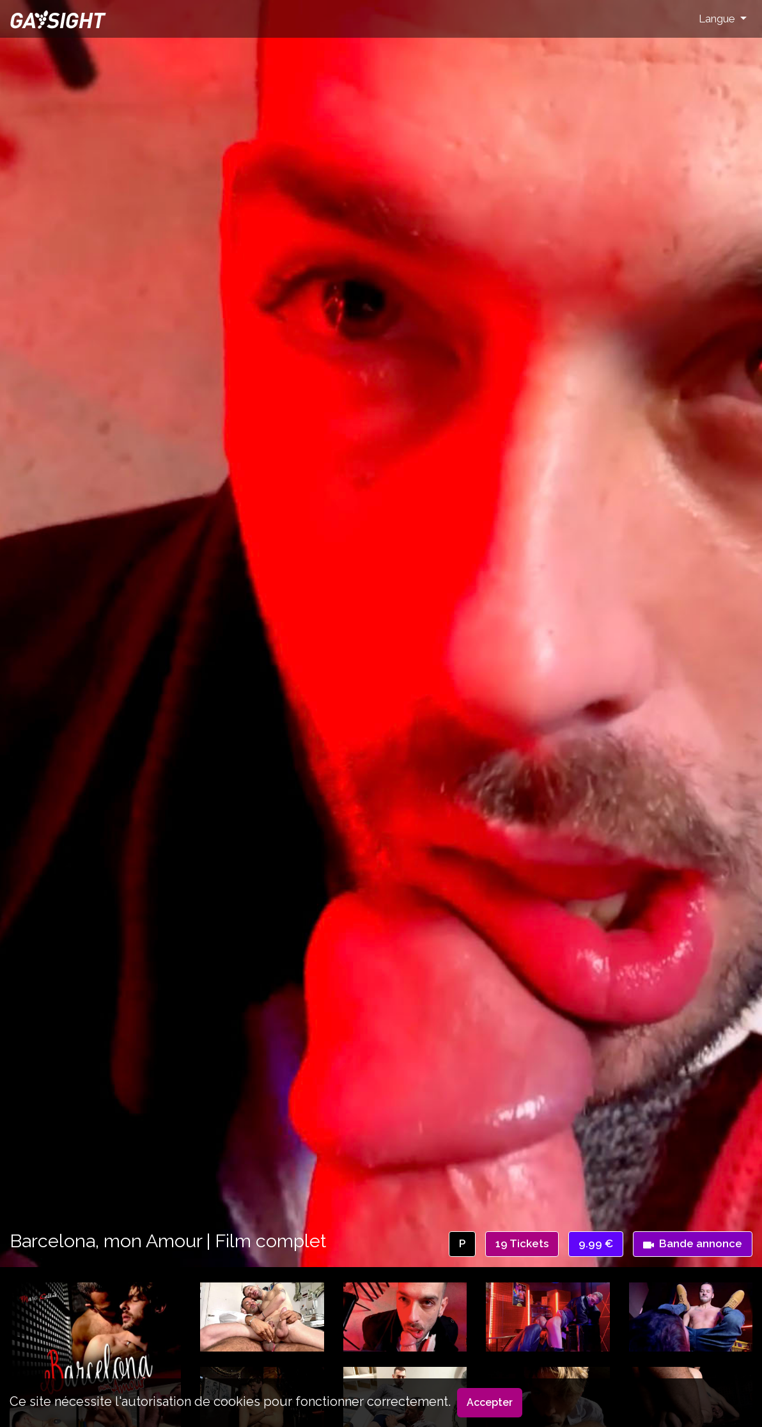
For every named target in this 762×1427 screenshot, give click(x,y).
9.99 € (596, 1243)
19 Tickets (521, 1243)
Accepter (490, 1402)
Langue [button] (718, 18)
